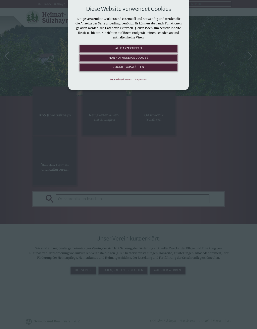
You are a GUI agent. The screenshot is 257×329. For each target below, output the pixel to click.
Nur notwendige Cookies (128, 58)
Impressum (141, 79)
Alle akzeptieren (128, 48)
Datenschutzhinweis (121, 79)
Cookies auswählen (128, 67)
